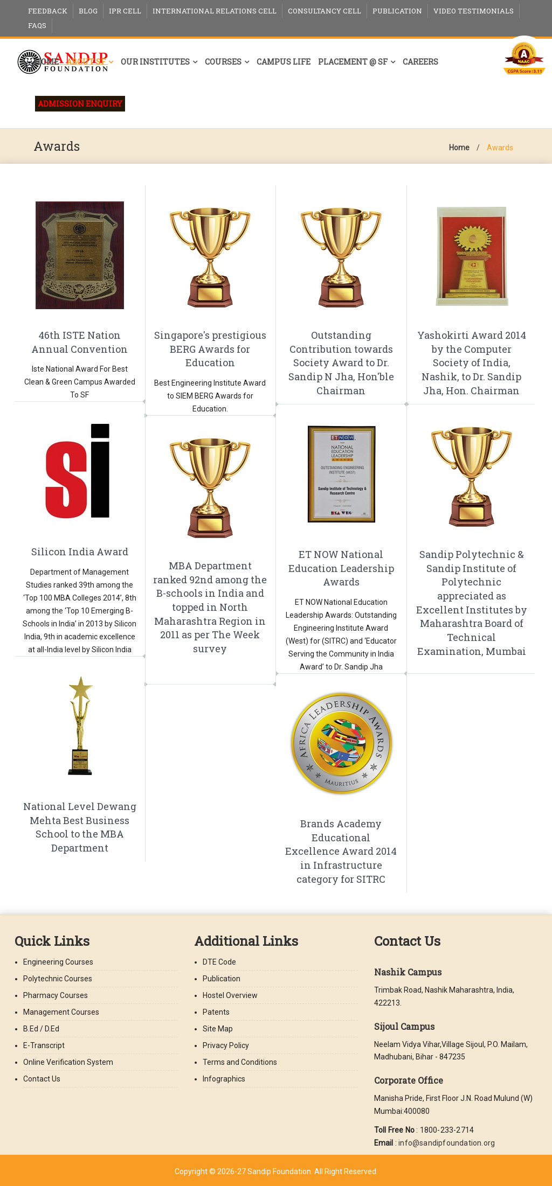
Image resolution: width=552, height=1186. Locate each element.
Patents (216, 1012)
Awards (500, 147)
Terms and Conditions (240, 1062)
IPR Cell (125, 11)
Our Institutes (155, 62)
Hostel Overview (230, 995)
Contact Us (41, 1079)
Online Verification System (68, 1062)
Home (46, 62)
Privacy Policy (226, 1045)
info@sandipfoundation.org (446, 1143)
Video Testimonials (473, 11)
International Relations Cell (215, 11)
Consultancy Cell (324, 11)
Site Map (218, 1028)
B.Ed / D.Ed (41, 1028)
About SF (86, 62)
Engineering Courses (58, 962)
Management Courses (61, 1012)
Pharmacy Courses (55, 995)
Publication (397, 11)
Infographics (224, 1079)
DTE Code (219, 962)
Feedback (47, 11)
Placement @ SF (353, 62)
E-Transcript (44, 1045)
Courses (223, 62)
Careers (420, 62)
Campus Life (283, 62)
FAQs (37, 25)
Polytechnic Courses (57, 978)
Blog (88, 11)
